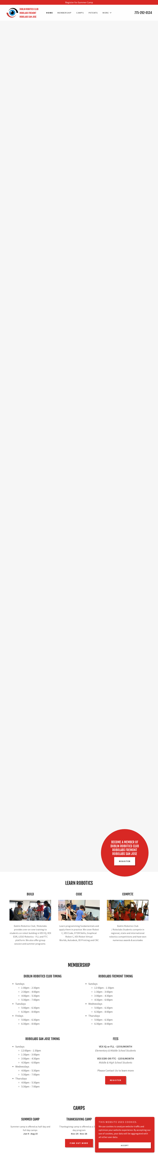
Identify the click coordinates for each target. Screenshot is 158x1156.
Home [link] (49, 12)
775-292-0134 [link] (143, 13)
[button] (107, 13)
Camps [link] (80, 12)
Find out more (79, 1143)
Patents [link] (93, 12)
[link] (24, 12)
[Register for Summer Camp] (79, 2)
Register (124, 861)
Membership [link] (64, 12)
